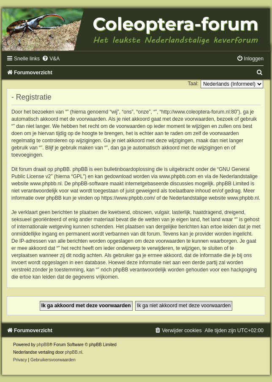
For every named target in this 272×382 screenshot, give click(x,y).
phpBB (43, 344)
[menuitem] (51, 59)
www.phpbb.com (177, 176)
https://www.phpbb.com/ (128, 198)
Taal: (193, 84)
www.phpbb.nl (46, 184)
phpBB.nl (73, 352)
